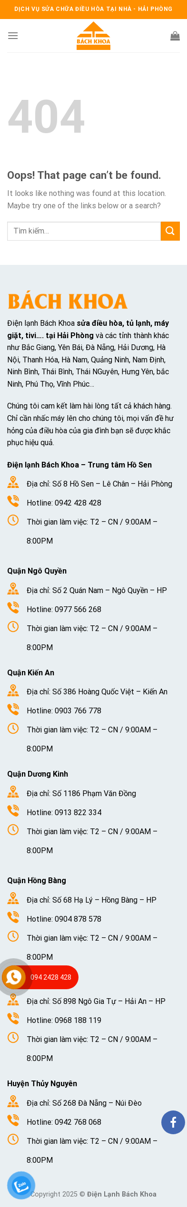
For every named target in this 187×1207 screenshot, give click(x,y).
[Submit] (170, 231)
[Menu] (13, 35)
